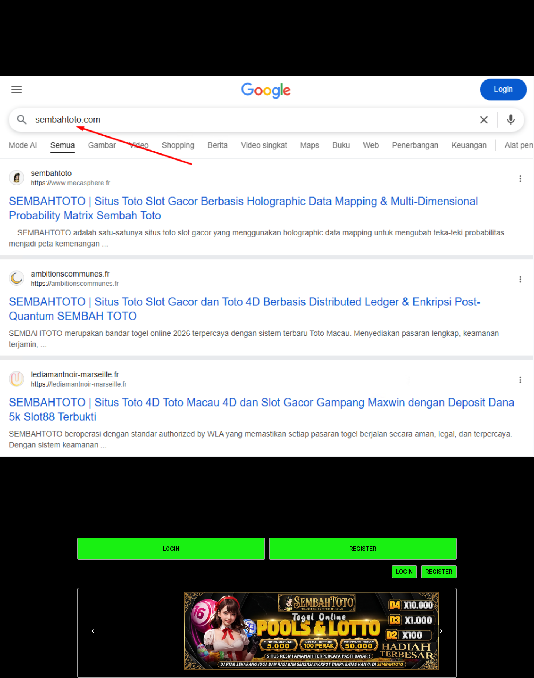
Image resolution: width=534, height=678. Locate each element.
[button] (94, 631)
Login (171, 548)
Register (362, 548)
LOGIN (404, 571)
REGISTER (438, 571)
